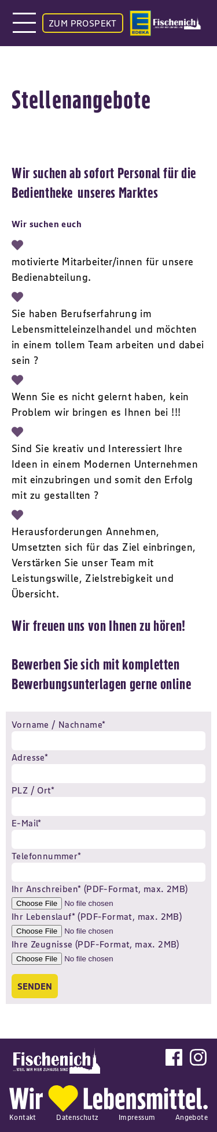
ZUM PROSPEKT (83, 23)
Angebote (191, 1117)
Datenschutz (77, 1117)
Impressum (137, 1117)
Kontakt (22, 1117)
